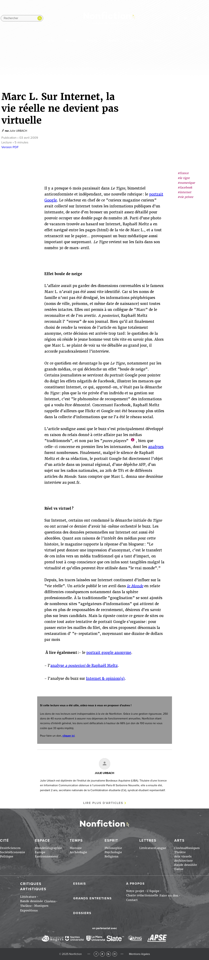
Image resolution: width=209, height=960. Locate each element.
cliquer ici (68, 735)
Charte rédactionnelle (142, 895)
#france (183, 173)
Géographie (53, 848)
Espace (71, 40)
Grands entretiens (92, 898)
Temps (92, 40)
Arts (158, 40)
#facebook (185, 187)
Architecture (183, 861)
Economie (18, 852)
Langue (160, 848)
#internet (184, 192)
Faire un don (169, 895)
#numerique (186, 183)
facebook (178, 18)
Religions (111, 856)
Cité (50, 40)
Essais (79, 883)
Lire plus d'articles (103, 803)
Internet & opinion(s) (105, 678)
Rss (198, 18)
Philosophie (113, 848)
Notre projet (135, 891)
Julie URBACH (18, 130)
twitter (185, 18)
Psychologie (113, 852)
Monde (40, 848)
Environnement (46, 856)
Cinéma (179, 848)
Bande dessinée (185, 865)
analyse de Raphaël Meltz (84, 665)
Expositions (29, 910)
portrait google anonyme (108, 652)
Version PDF (10, 147)
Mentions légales (139, 954)
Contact (132, 900)
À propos (135, 883)
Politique (6, 856)
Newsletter (205, 18)
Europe (40, 852)
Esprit (113, 40)
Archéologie (78, 852)
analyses (156, 446)
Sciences (14, 848)
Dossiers (82, 913)
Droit (4, 848)
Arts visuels (183, 856)
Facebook (96, 954)
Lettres (136, 40)
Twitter (102, 954)
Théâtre (180, 852)
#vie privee (185, 197)
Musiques (192, 848)
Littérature (147, 848)
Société (5, 852)
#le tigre (184, 178)
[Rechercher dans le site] (22, 18)
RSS (108, 954)
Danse (178, 869)
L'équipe (153, 891)
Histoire (76, 848)
